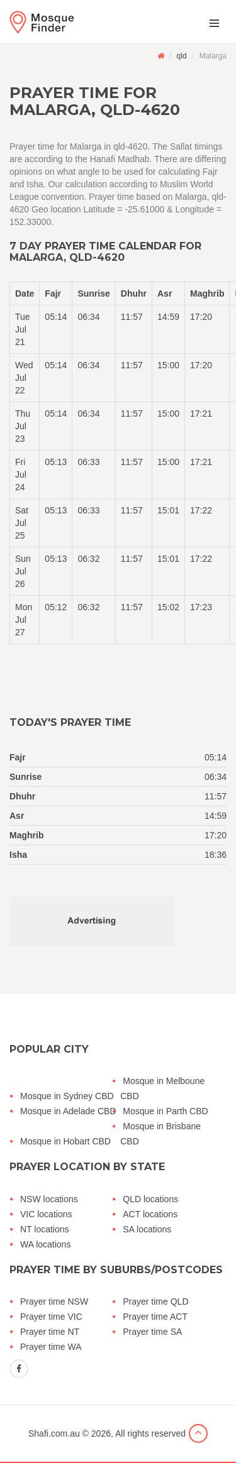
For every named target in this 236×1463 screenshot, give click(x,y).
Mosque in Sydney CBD (67, 1096)
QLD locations (150, 1199)
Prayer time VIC (51, 1317)
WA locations (45, 1244)
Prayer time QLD (155, 1301)
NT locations (44, 1229)
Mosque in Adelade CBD (68, 1111)
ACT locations (150, 1214)
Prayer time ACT (155, 1317)
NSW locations (49, 1199)
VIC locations (46, 1214)
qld (182, 56)
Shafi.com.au (54, 1433)
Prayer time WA (51, 1347)
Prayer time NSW (54, 1301)
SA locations (147, 1229)
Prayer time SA (152, 1332)
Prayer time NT (49, 1332)
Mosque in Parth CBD (165, 1111)
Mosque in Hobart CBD (65, 1141)
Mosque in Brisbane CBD (160, 1133)
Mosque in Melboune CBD (162, 1088)
